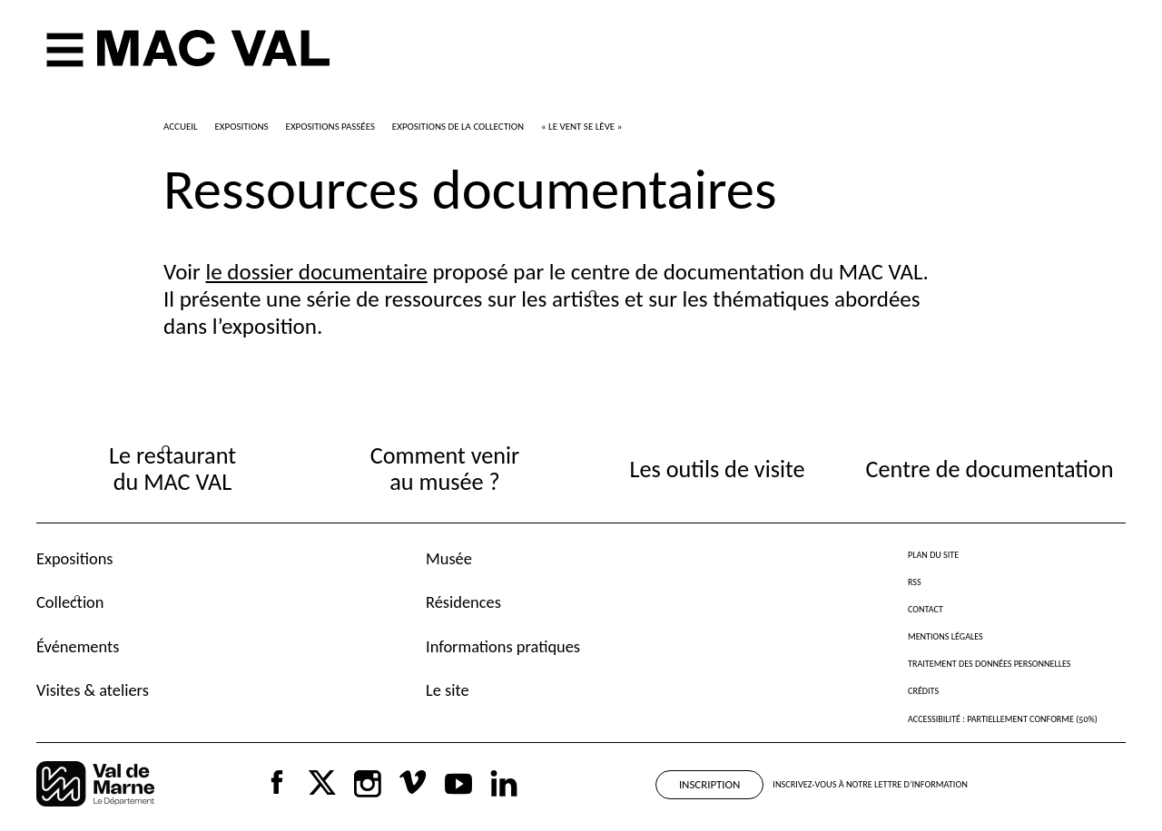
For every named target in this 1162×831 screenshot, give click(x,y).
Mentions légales (945, 636)
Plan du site (933, 555)
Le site (447, 689)
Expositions (74, 558)
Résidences (463, 601)
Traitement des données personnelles (989, 664)
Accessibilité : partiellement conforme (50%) (1003, 719)
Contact (925, 609)
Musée (449, 558)
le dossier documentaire (316, 272)
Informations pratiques (503, 646)
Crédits (923, 691)
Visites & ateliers (92, 689)
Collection (69, 601)
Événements (77, 646)
